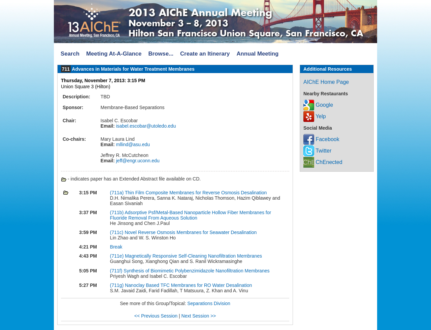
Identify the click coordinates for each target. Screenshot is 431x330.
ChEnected (322, 162)
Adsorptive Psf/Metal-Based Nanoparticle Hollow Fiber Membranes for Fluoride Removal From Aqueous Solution (190, 215)
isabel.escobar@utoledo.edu (145, 126)
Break (116, 247)
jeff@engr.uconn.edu (137, 160)
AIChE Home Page (326, 82)
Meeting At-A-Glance (113, 54)
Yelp (314, 116)
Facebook (321, 139)
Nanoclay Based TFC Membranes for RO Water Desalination (188, 285)
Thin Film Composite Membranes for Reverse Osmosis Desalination (196, 192)
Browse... (160, 54)
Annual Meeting (257, 54)
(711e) (117, 256)
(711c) (117, 232)
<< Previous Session (155, 316)
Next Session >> (198, 316)
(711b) (117, 212)
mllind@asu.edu (132, 144)
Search (70, 54)
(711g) (117, 285)
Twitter (317, 151)
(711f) (117, 270)
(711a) (117, 192)
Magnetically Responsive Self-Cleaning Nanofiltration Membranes (193, 256)
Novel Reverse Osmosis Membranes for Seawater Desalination (191, 232)
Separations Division (208, 303)
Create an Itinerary (205, 54)
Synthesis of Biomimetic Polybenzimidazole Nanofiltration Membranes (196, 270)
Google (318, 105)
